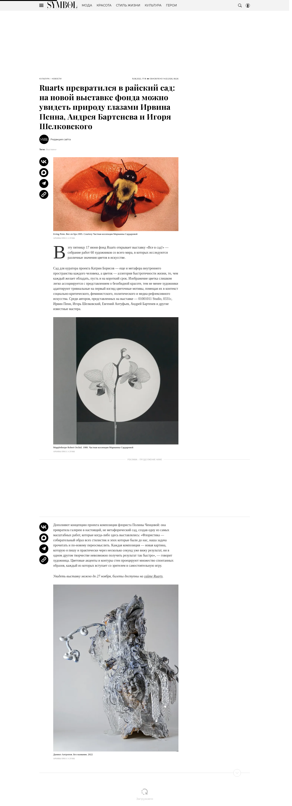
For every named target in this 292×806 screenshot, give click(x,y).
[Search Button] (240, 5)
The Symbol (62, 5)
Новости (56, 79)
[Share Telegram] (43, 183)
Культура (44, 79)
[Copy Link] (43, 194)
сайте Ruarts (153, 576)
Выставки (51, 149)
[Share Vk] (43, 161)
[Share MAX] (43, 172)
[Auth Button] (248, 5)
